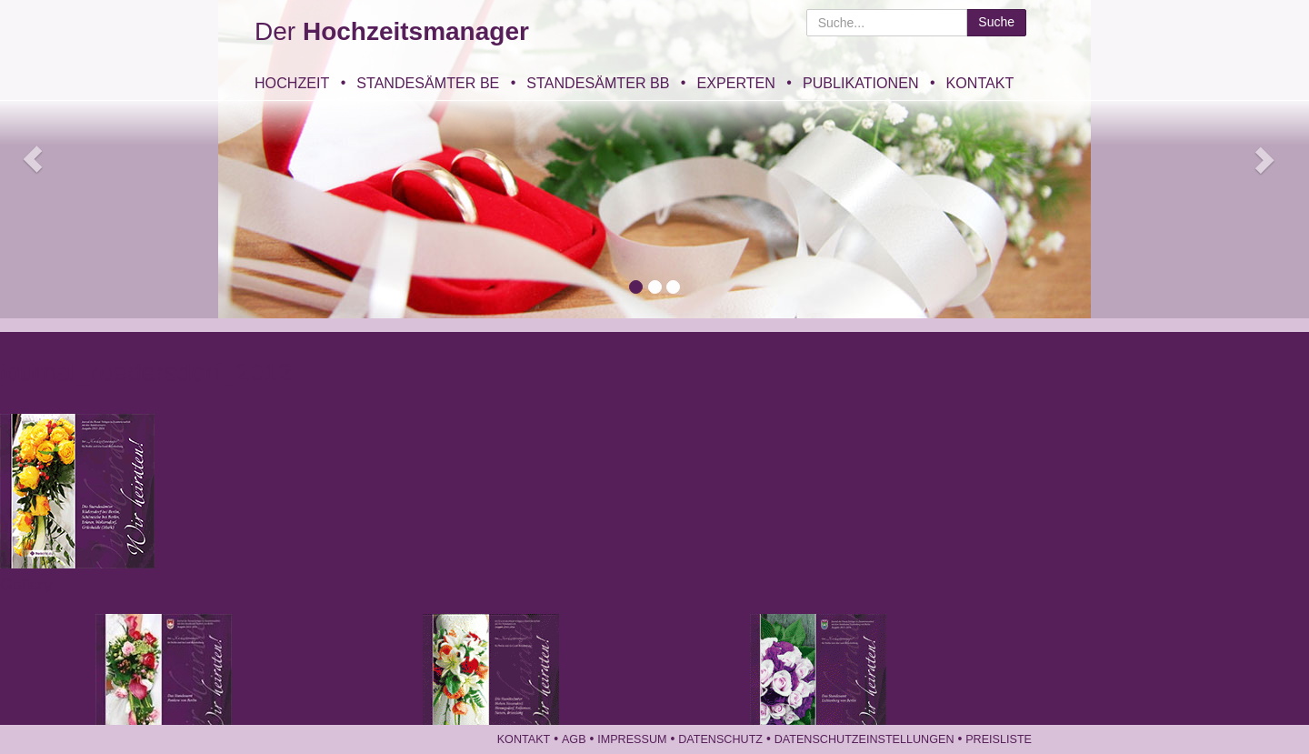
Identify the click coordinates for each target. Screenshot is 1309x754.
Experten (735, 83)
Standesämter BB (597, 83)
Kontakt (980, 83)
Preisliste (998, 739)
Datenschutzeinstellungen (864, 739)
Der (392, 31)
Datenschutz (720, 739)
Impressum (631, 739)
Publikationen (861, 83)
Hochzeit (292, 83)
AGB (574, 739)
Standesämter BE (427, 83)
